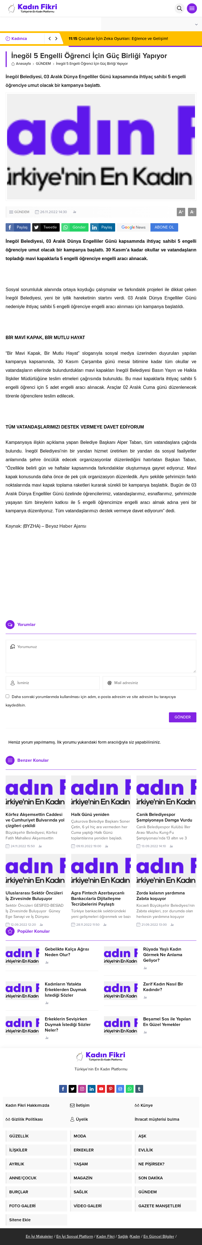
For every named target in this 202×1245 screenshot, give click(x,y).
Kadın (135, 1236)
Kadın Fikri (105, 1236)
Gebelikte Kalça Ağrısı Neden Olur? (67, 952)
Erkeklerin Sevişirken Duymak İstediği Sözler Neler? (68, 1024)
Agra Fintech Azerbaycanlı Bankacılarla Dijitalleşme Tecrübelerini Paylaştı (97, 898)
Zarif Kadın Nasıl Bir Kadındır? (163, 986)
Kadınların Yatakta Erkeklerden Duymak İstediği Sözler (65, 989)
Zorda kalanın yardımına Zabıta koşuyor (160, 895)
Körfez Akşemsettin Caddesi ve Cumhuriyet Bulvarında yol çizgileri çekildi (35, 820)
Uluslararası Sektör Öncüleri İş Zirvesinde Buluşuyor (34, 895)
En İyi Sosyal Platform (74, 1236)
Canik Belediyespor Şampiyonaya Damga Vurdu (164, 817)
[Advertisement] (101, 573)
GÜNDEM (43, 63)
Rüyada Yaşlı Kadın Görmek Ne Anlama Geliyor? (162, 954)
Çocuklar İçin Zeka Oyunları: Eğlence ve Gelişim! (118, 38)
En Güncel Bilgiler (158, 1236)
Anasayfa (21, 63)
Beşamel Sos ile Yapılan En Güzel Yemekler (167, 1021)
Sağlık (123, 1236)
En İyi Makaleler (39, 1236)
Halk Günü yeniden (90, 814)
